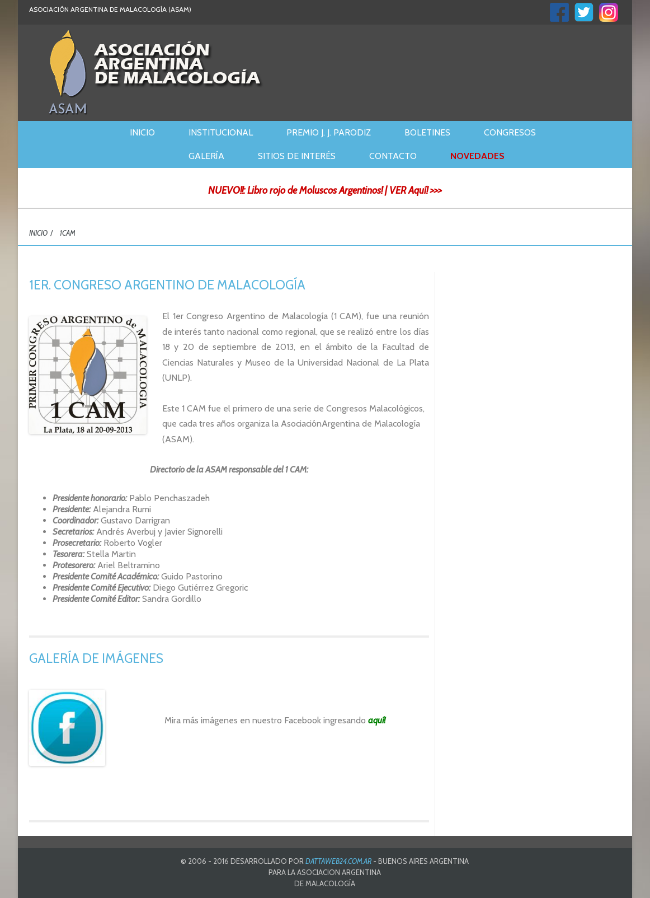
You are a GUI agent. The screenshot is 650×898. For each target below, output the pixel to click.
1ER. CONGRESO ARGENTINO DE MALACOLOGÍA (167, 285)
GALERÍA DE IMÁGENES (96, 658)
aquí (376, 720)
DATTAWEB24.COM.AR (338, 861)
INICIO (38, 232)
